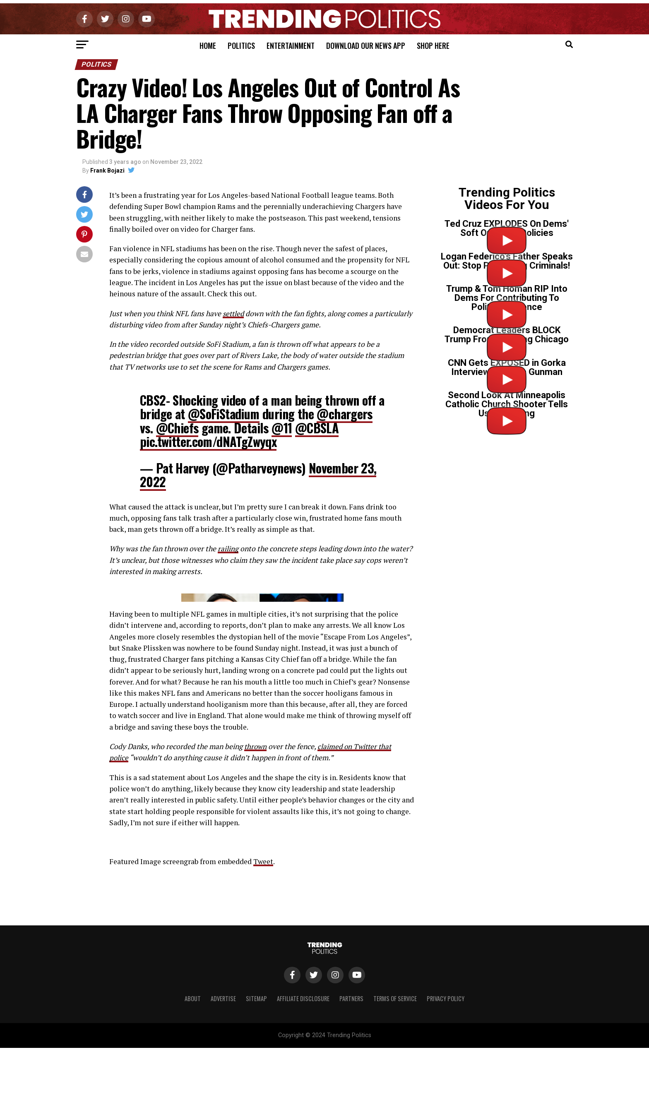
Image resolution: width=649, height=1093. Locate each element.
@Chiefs (177, 427)
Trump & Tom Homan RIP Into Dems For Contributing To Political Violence (506, 297)
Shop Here (433, 45)
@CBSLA (317, 427)
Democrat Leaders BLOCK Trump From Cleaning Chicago (507, 334)
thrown (256, 908)
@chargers (345, 413)
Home (208, 45)
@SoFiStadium (224, 413)
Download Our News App (365, 45)
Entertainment (291, 45)
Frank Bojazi (107, 170)
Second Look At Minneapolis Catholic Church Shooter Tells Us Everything (506, 404)
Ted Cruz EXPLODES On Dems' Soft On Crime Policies (507, 228)
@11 (282, 427)
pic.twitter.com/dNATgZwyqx (208, 441)
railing (228, 548)
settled (234, 313)
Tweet (263, 1023)
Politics (241, 45)
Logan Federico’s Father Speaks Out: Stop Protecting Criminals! (507, 261)
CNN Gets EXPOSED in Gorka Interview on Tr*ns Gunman (507, 367)
